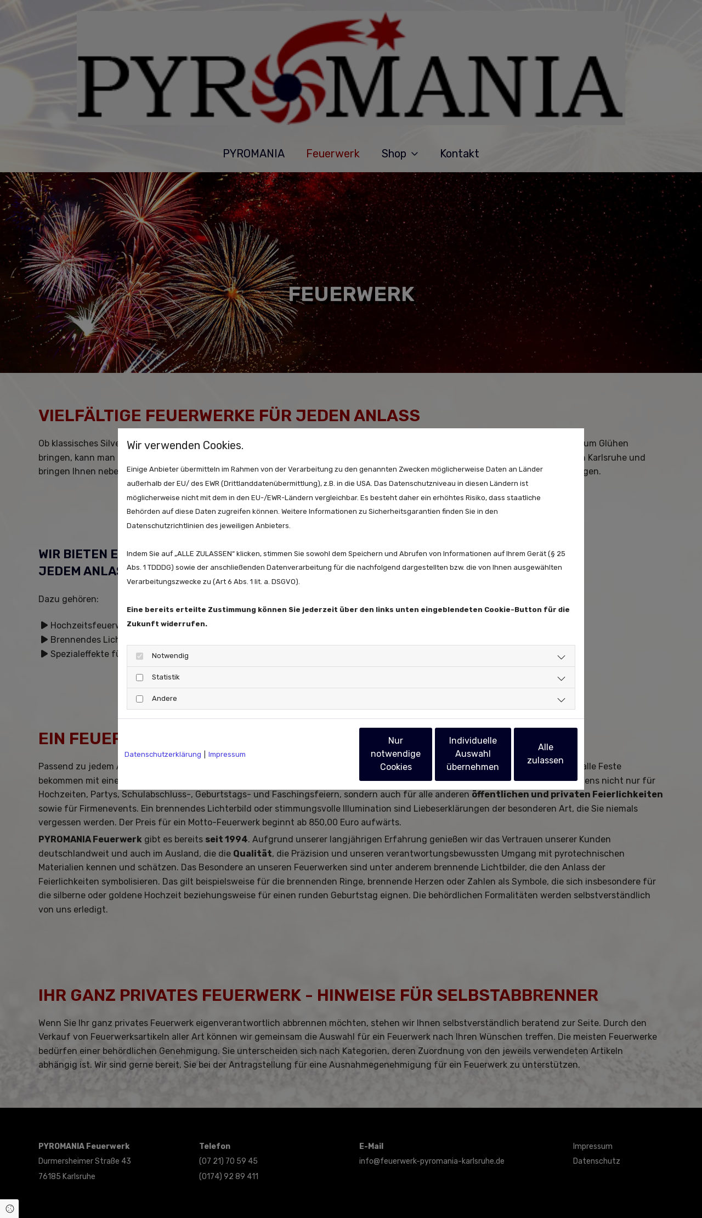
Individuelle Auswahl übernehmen (423, 753)
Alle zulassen (527, 754)
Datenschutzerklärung (162, 754)
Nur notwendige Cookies (318, 754)
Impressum (227, 754)
